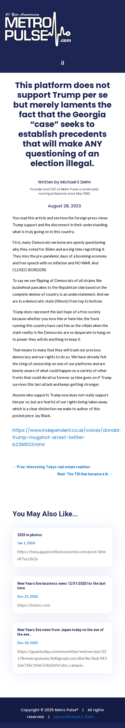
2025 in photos (29, 535)
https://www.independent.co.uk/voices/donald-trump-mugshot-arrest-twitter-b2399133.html (66, 437)
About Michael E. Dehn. (74, 716)
